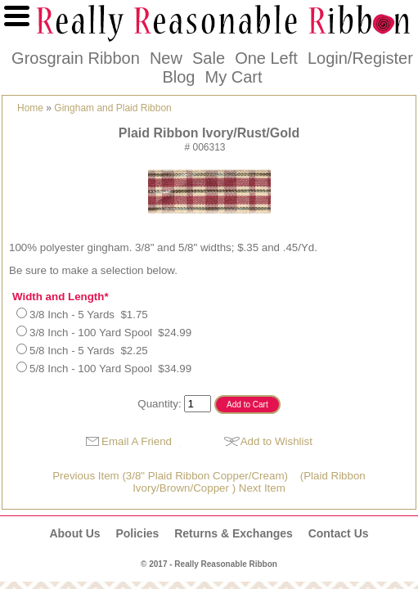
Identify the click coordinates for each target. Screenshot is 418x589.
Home (30, 108)
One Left (266, 58)
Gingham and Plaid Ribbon (112, 108)
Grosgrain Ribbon (75, 58)
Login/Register (360, 58)
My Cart (234, 77)
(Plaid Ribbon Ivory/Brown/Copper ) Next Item (249, 482)
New (166, 58)
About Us (74, 533)
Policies (137, 533)
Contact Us (338, 533)
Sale (208, 58)
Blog (178, 77)
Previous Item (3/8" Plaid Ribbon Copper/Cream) (170, 476)
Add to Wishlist (276, 441)
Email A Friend (136, 441)
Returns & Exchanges (233, 533)
